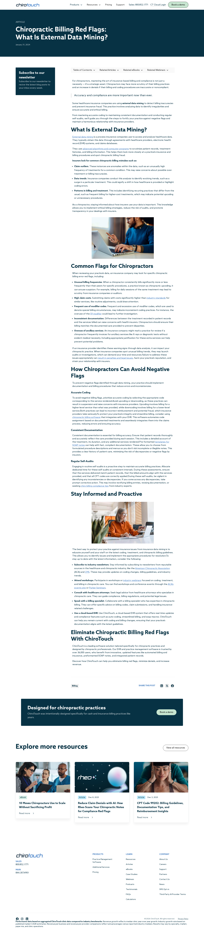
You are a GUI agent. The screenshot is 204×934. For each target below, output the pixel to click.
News (161, 884)
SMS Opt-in (164, 889)
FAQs (128, 894)
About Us (163, 859)
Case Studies (131, 874)
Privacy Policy (183, 919)
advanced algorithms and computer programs (106, 149)
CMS (87, 572)
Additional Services (101, 867)
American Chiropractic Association (152, 568)
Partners (163, 874)
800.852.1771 (22, 864)
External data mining (82, 137)
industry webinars (132, 580)
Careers (162, 864)
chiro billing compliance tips (95, 486)
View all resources (175, 748)
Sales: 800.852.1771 (138, 5)
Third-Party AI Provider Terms (172, 894)
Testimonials (131, 889)
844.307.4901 (22, 873)
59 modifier (96, 314)
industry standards (156, 298)
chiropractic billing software (86, 417)
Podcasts (130, 884)
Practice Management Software (102, 860)
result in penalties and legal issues (115, 358)
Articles (129, 864)
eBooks (129, 869)
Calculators (131, 899)
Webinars (130, 879)
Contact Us (164, 879)
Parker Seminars (97, 588)
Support (120, 5)
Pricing (108, 5)
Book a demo (178, 5)
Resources (130, 859)
